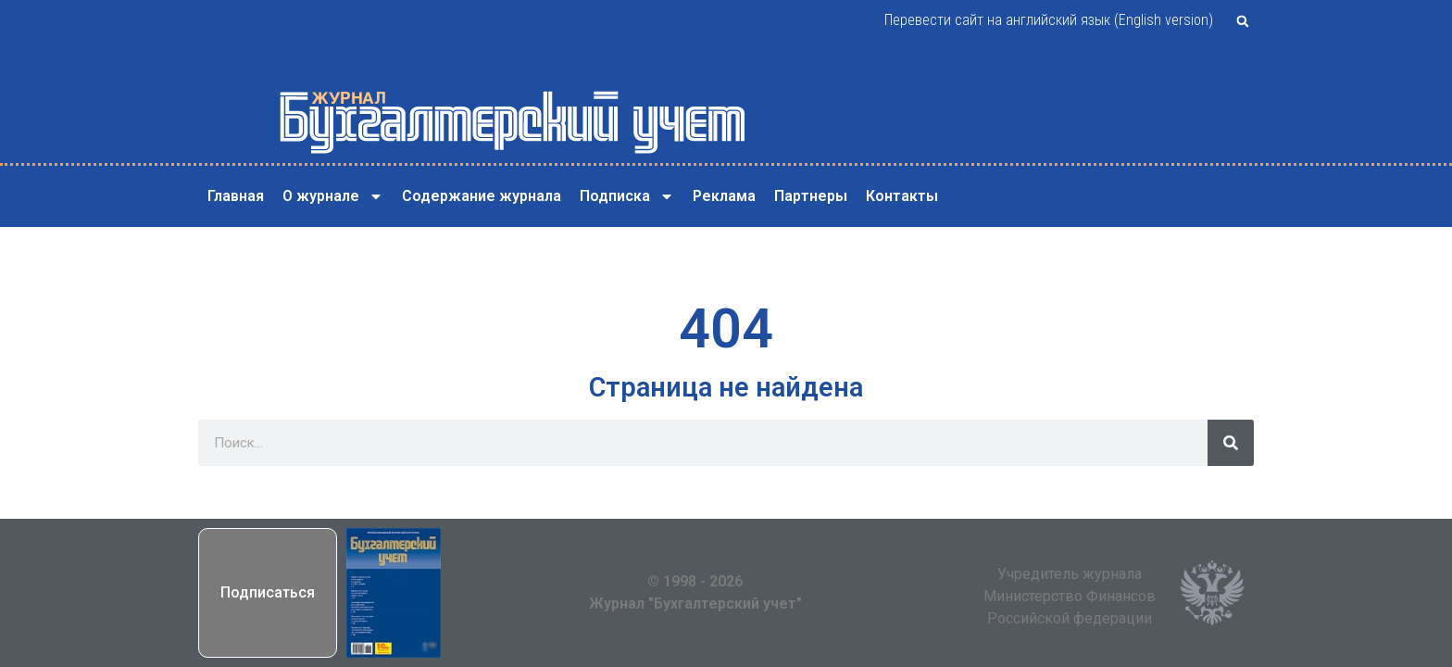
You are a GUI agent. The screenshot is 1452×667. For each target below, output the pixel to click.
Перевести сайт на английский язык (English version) (1048, 20)
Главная (235, 196)
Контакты (902, 196)
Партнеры (810, 196)
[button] (1243, 21)
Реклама (724, 196)
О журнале (332, 196)
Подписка (627, 196)
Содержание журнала (481, 196)
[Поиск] (1231, 443)
